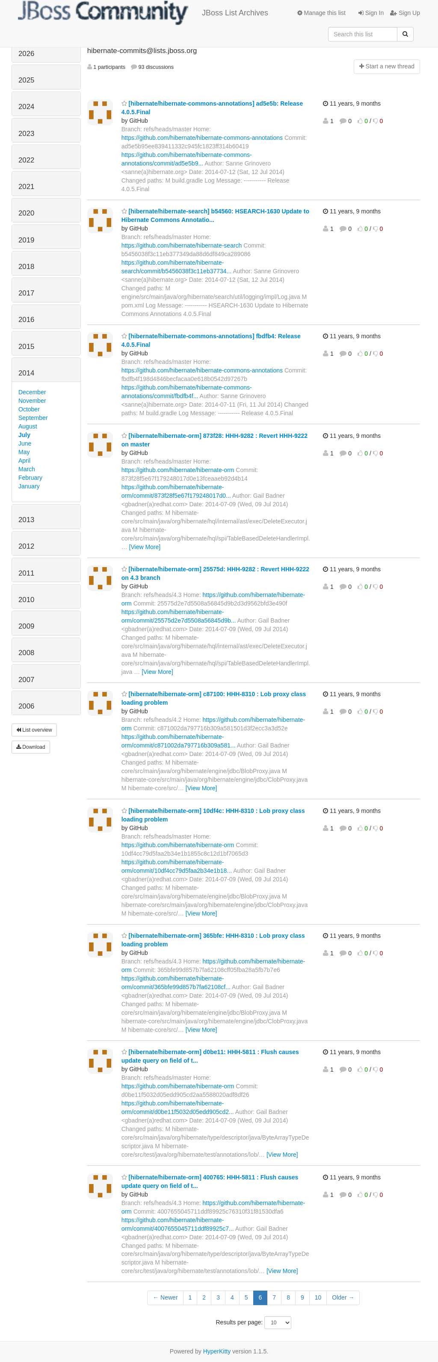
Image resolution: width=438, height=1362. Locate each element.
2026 (26, 54)
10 (318, 1297)
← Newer (165, 1297)
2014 (26, 373)
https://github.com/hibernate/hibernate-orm (177, 470)
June (24, 443)
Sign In (371, 12)
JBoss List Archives (143, 13)
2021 (26, 187)
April (24, 460)
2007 (26, 680)
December (32, 392)
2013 (26, 520)
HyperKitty (217, 1351)
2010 (26, 600)
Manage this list (321, 12)
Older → (343, 1297)
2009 (26, 626)
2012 (26, 546)
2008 (26, 653)
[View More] (145, 547)
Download (30, 747)
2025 (26, 80)
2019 (26, 240)
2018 (26, 267)
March (26, 469)
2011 (26, 573)
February (30, 477)
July (24, 434)
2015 (26, 347)
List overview (34, 730)
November (32, 400)
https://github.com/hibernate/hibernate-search (181, 245)
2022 (26, 160)
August (27, 426)
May (24, 452)
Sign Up (405, 12)
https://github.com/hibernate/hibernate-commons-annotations (202, 137)
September (32, 417)
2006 (26, 706)
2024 (26, 107)
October (29, 409)
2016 (26, 320)
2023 (26, 134)
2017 (26, 293)
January (29, 486)
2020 (26, 213)
